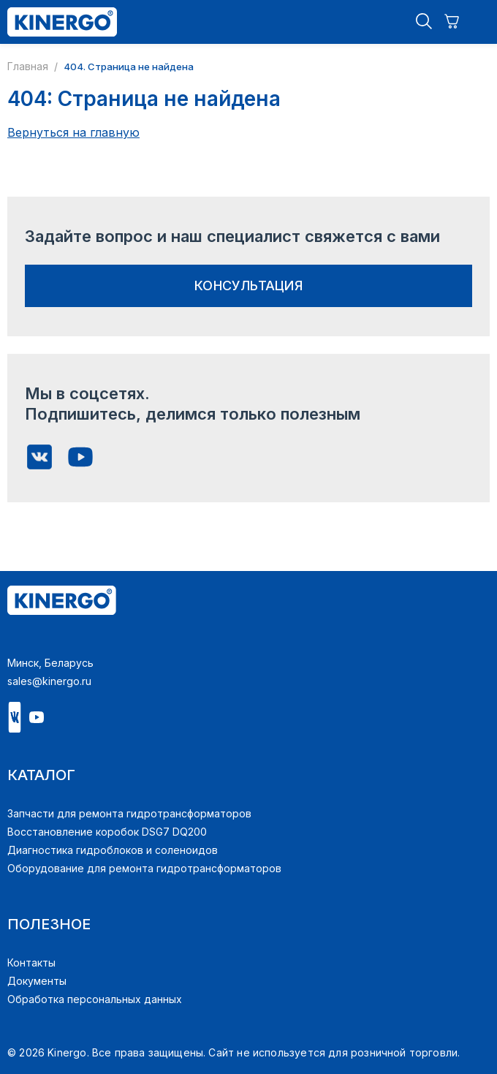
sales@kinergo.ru (49, 681)
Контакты (31, 962)
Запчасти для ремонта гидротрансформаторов (129, 813)
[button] (424, 22)
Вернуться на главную (73, 132)
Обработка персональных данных (94, 999)
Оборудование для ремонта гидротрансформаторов (144, 868)
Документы (37, 981)
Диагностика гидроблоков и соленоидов (112, 850)
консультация (248, 285)
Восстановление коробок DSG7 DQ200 (107, 831)
